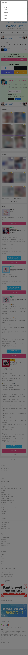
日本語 (5, 7)
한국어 (5, 18)
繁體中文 (6, 15)
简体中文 (6, 12)
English (5, 9)
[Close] (25, 2)
